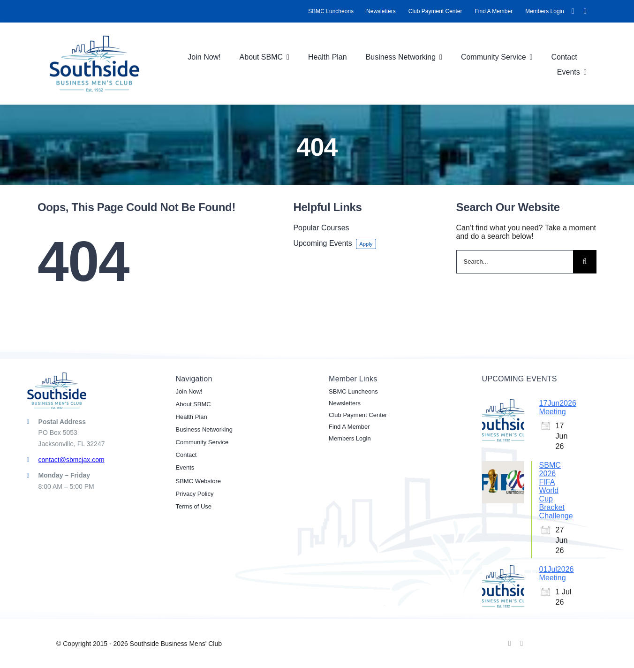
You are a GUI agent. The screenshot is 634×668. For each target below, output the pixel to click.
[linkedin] (585, 11)
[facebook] (573, 11)
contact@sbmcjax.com (71, 459)
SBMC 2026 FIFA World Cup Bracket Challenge (556, 490)
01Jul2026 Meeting (556, 573)
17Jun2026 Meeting (557, 407)
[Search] (584, 261)
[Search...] (515, 261)
